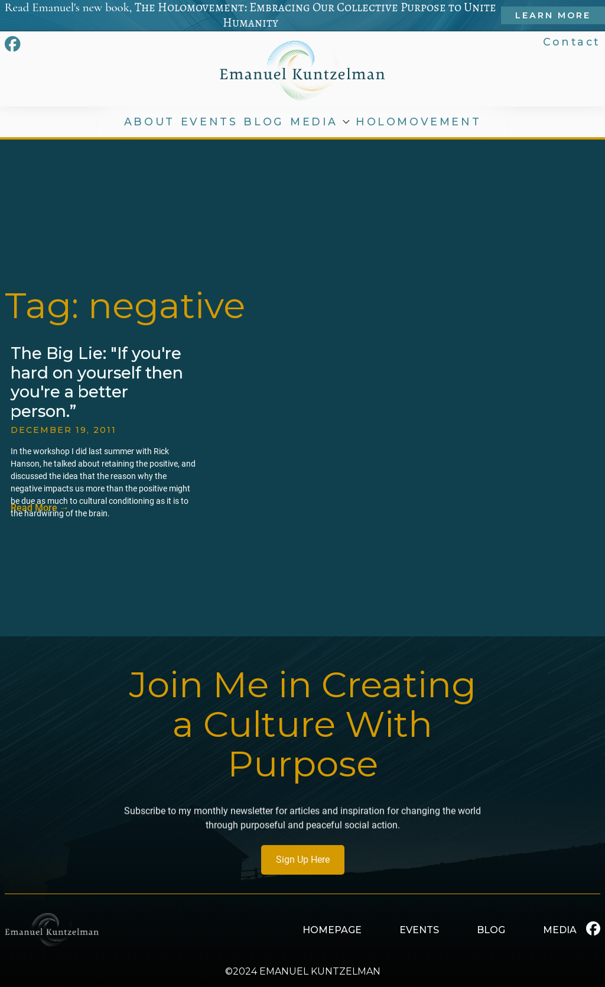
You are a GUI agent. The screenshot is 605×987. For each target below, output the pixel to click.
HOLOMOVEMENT (418, 122)
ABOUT (149, 122)
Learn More (553, 15)
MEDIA (314, 122)
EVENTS (209, 122)
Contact (571, 41)
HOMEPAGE (332, 930)
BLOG (263, 122)
